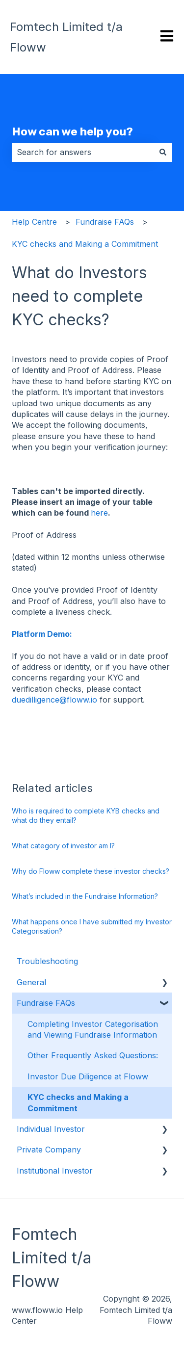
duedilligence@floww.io (54, 700)
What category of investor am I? (63, 845)
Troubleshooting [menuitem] (47, 961)
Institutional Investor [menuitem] (55, 1171)
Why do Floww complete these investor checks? (90, 871)
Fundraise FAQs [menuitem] (46, 1003)
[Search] (163, 152)
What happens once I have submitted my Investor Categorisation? (92, 926)
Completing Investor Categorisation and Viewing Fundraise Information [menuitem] (92, 1029)
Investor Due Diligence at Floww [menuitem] (87, 1076)
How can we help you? (72, 131)
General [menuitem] (31, 982)
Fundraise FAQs (105, 222)
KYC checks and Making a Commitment (85, 244)
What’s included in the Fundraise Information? (85, 896)
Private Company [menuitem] (49, 1149)
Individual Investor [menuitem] (51, 1129)
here (99, 513)
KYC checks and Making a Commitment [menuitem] (78, 1102)
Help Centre (34, 222)
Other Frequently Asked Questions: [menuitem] (92, 1055)
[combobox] (83, 152)
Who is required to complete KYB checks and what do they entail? (85, 816)
